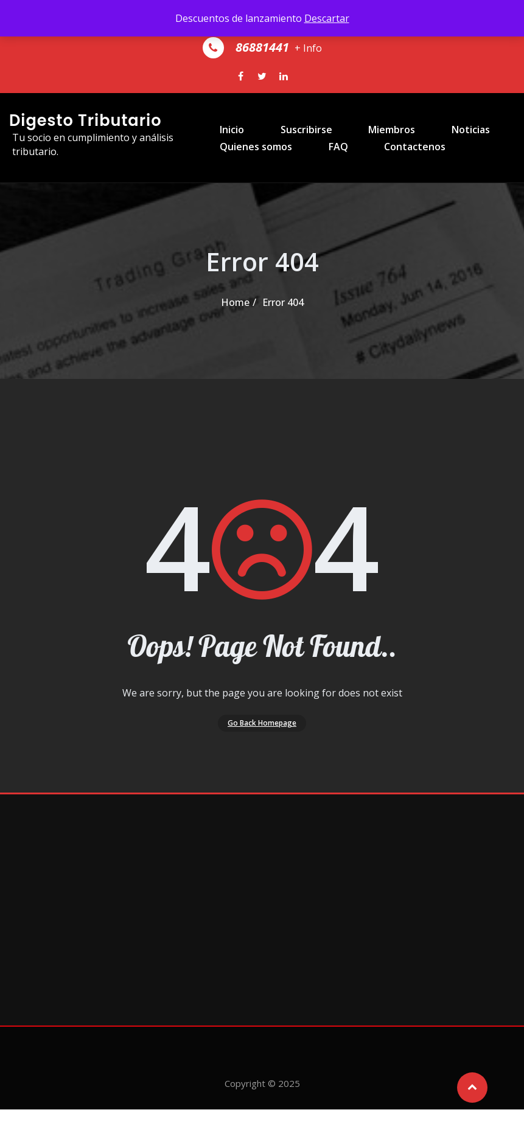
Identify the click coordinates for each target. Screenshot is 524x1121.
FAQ (316, 177)
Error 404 (283, 302)
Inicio (220, 125)
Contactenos (383, 177)
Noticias (430, 125)
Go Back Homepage (262, 728)
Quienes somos (244, 177)
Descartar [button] (326, 18)
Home (235, 302)
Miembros (360, 125)
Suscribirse (284, 125)
